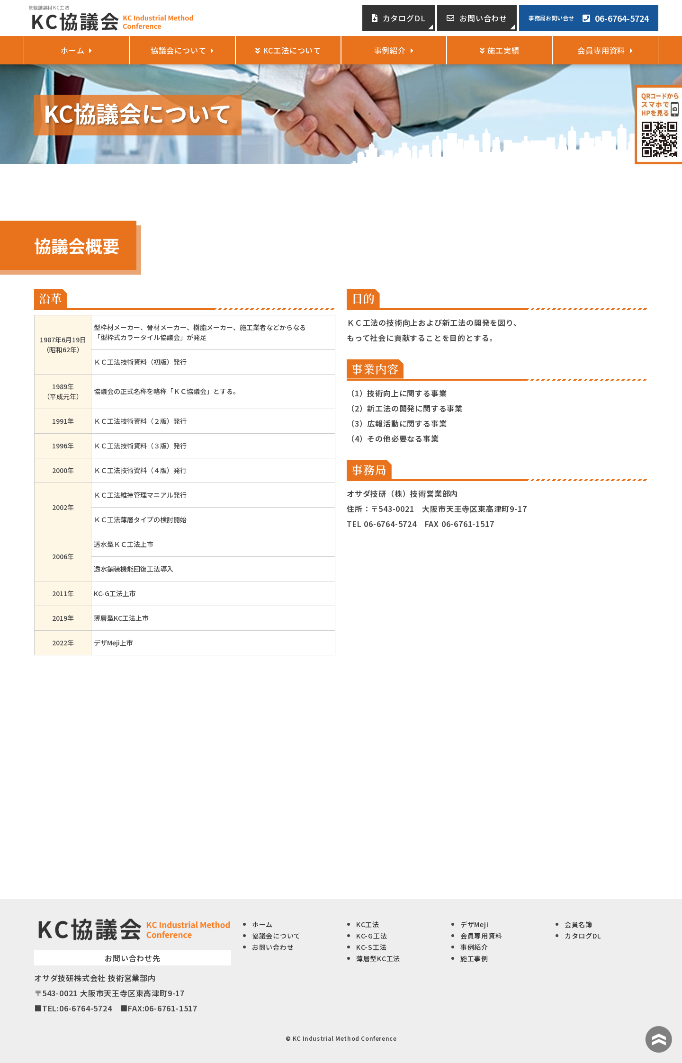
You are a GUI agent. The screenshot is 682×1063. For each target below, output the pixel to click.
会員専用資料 (605, 50)
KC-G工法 (371, 935)
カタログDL (399, 18)
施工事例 (474, 958)
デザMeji (474, 924)
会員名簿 (578, 924)
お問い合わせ (477, 18)
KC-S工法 (371, 947)
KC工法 (367, 924)
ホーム (76, 50)
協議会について (182, 50)
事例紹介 (394, 50)
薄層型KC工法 (378, 958)
